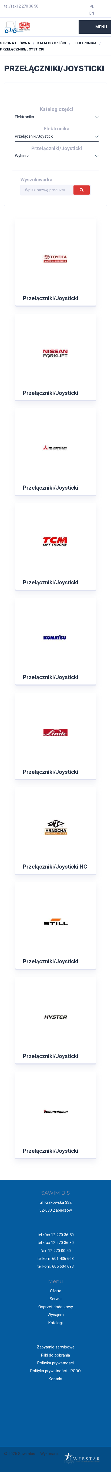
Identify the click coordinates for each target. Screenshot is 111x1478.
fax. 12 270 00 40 (56, 1250)
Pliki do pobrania (55, 1355)
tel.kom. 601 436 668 (55, 1258)
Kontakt (55, 1379)
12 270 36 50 (27, 6)
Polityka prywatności (55, 1363)
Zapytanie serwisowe (56, 1347)
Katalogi (55, 1322)
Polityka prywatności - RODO (55, 1370)
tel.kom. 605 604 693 (55, 1266)
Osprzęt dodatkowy (55, 1306)
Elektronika (84, 43)
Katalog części (51, 43)
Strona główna (15, 43)
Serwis (56, 1298)
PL (92, 6)
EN (91, 13)
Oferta (55, 1291)
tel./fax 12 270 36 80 (56, 1242)
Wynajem (56, 1314)
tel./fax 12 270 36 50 (56, 1234)
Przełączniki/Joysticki (22, 49)
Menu (101, 27)
